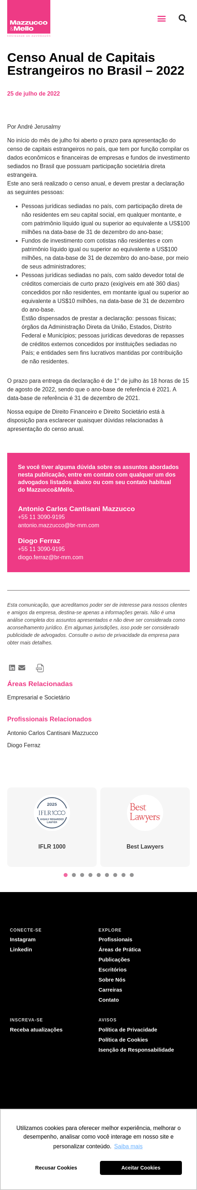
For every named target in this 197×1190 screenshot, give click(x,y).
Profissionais (115, 939)
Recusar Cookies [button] (56, 1168)
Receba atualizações (36, 1029)
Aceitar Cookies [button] (140, 1168)
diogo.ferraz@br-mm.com (50, 557)
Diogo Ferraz (23, 745)
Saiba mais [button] (128, 1146)
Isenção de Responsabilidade (136, 1050)
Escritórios (112, 969)
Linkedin (21, 949)
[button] (162, 18)
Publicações (114, 959)
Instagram (23, 939)
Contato (108, 1000)
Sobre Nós (111, 980)
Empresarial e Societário (38, 697)
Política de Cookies (123, 1040)
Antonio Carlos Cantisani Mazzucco (52, 733)
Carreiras (110, 990)
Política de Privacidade (127, 1029)
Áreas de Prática (119, 949)
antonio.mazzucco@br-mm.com (58, 525)
